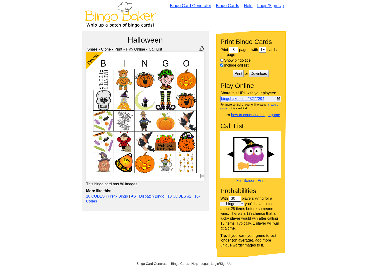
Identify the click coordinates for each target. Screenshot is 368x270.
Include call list (234, 65)
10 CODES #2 (179, 196)
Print (118, 49)
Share (92, 49)
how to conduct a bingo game (255, 115)
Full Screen (245, 181)
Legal (204, 263)
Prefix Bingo (118, 196)
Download (258, 73)
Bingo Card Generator (190, 5)
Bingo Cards (227, 5)
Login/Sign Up (270, 5)
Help (248, 5)
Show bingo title (235, 60)
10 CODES (95, 196)
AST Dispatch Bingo (148, 196)
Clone (106, 49)
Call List (155, 49)
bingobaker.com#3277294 (242, 99)
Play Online (135, 49)
